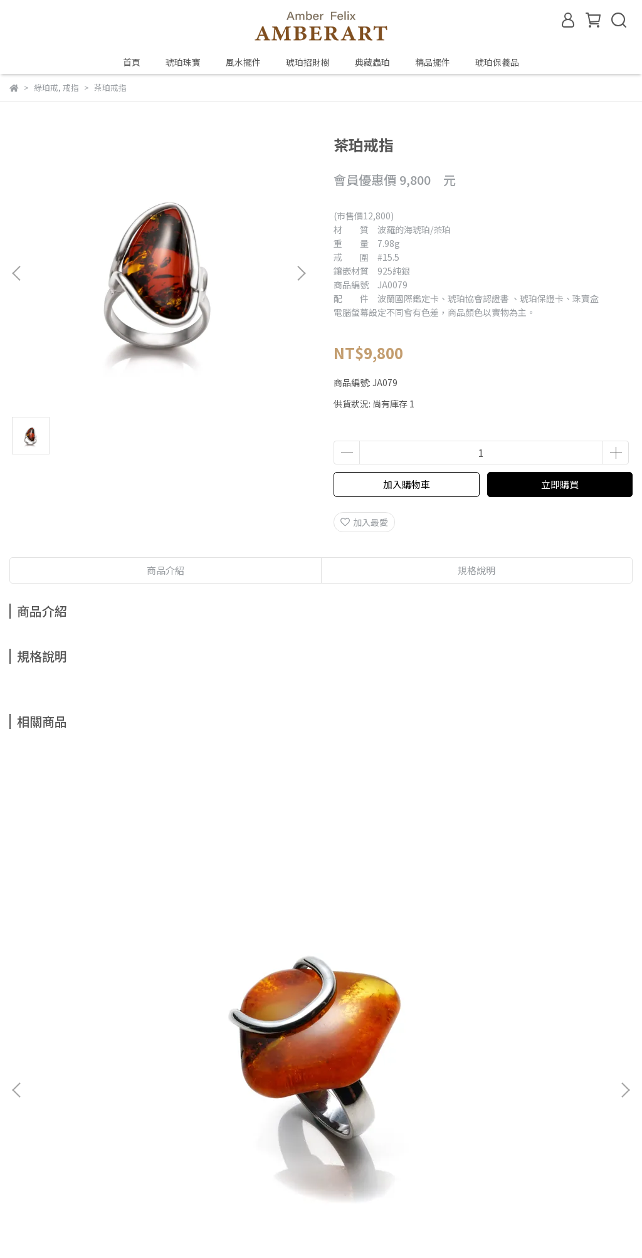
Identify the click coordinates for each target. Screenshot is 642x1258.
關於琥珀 (27, 1076)
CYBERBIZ (271, 1226)
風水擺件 (243, 62)
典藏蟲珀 (372, 62)
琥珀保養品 (497, 62)
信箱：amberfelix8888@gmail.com (82, 1134)
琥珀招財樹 (308, 62)
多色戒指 (321, 937)
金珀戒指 (520, 937)
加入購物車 (406, 484)
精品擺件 (432, 62)
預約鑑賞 (212, 1076)
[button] (300, 273)
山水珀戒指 (122, 937)
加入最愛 (364, 522)
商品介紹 (165, 570)
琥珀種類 (77, 1076)
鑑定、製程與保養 (145, 1076)
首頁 (131, 62)
